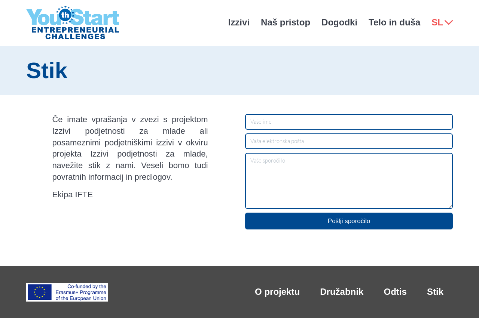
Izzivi (239, 22)
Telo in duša (394, 22)
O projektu (277, 292)
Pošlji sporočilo (349, 221)
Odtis (395, 292)
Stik (435, 292)
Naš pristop (285, 22)
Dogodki (339, 22)
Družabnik (341, 292)
